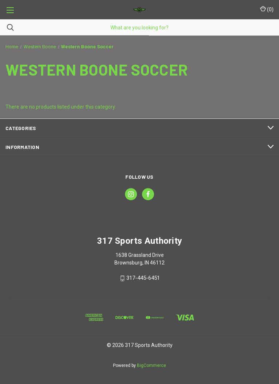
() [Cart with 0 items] (267, 9)
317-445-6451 (143, 278)
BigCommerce (151, 365)
